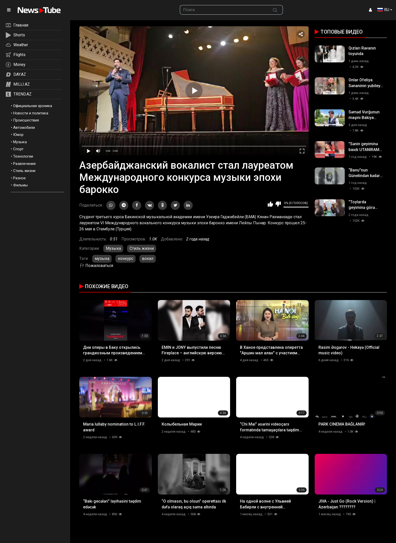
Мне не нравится (278, 204)
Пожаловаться (96, 265)
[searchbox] (224, 10)
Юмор (18, 134)
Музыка (20, 142)
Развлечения (24, 163)
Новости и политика (30, 113)
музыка (102, 258)
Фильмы (20, 185)
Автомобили (24, 127)
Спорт (18, 149)
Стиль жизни (24, 170)
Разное (19, 178)
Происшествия (26, 120)
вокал (147, 258)
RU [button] (383, 9)
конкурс (125, 258)
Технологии (23, 156)
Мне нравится (270, 204)
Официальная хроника (32, 106)
